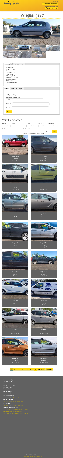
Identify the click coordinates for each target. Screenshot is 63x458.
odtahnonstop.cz (12, 411)
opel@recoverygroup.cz (17, 393)
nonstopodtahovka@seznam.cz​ (19, 413)
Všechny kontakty (49, 4)
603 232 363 (6, 393)
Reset (54, 131)
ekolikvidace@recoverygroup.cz (20, 409)
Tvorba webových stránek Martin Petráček (31, 456)
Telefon (8, 104)
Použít (48, 131)
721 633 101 (6, 405)
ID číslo (4, 129)
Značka (4, 123)
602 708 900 (6, 397)
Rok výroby (51, 123)
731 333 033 (6, 413)
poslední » (49, 369)
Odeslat (9, 112)
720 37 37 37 (51, 8)
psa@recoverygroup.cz (17, 397)
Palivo (29, 123)
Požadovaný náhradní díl (13, 97)
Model (13, 123)
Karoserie (40, 123)
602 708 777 (6, 401)
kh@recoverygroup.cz (17, 405)
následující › (41, 369)
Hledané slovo (26, 129)
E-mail (8, 108)
